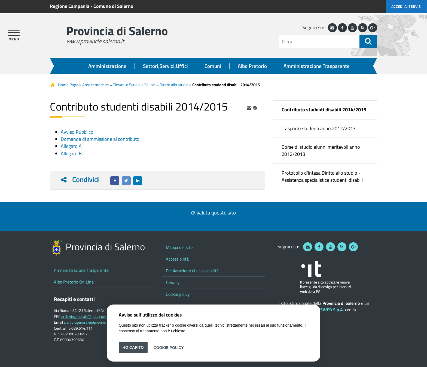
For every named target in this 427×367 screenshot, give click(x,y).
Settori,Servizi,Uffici (165, 66)
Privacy (172, 282)
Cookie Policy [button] (169, 347)
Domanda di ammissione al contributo (100, 139)
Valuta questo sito (216, 212)
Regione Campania (69, 6)
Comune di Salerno (113, 6)
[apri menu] (13, 32)
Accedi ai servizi (406, 6)
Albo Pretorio (252, 66)
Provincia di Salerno (117, 31)
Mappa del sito (179, 247)
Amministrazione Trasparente (316, 66)
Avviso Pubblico (77, 132)
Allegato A (71, 146)
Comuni (213, 66)
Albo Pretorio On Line (74, 282)
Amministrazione (107, 66)
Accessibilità (177, 259)
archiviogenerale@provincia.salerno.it (94, 322)
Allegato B (71, 153)
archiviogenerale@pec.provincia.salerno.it (94, 317)
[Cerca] (319, 41)
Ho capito (133, 347)
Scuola (150, 85)
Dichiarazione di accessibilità (192, 270)
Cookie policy (178, 294)
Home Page (68, 85)
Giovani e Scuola (127, 85)
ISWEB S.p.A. (331, 309)
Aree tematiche (95, 85)
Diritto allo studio (174, 85)
